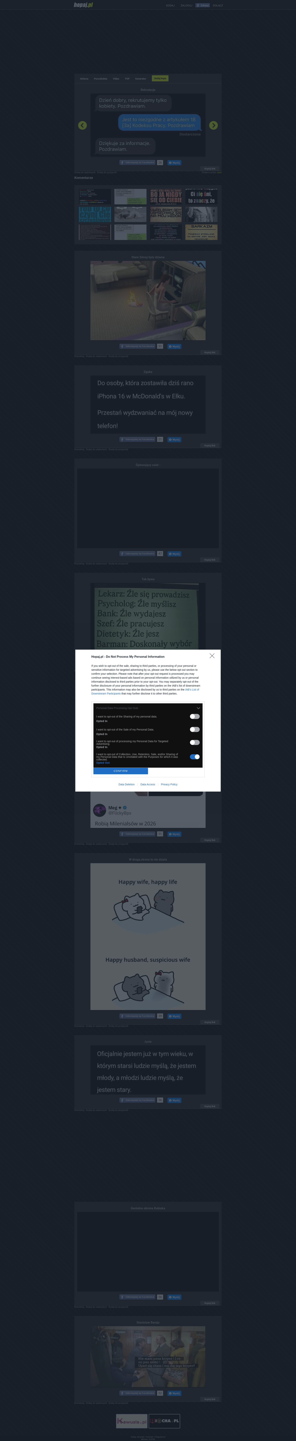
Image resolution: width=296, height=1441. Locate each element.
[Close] (213, 657)
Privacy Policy (169, 784)
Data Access (147, 784)
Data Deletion (127, 784)
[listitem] (148, 708)
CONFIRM (121, 771)
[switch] (195, 716)
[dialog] (148, 721)
